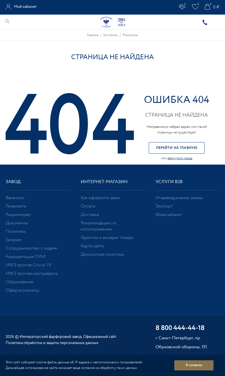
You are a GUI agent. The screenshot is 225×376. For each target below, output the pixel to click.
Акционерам (18, 214)
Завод (13, 182)
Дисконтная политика (102, 254)
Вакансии (15, 198)
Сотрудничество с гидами (31, 248)
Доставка (90, 214)
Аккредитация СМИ (26, 256)
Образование (19, 282)
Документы (17, 223)
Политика (15, 231)
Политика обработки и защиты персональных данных (52, 343)
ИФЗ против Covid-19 (28, 265)
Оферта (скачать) (22, 290)
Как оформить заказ (100, 198)
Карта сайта (92, 246)
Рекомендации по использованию (99, 226)
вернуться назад (180, 158)
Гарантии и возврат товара (107, 237)
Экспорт (164, 206)
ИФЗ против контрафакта (31, 273)
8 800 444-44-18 (180, 328)
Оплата (88, 206)
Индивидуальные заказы (179, 198)
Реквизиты (16, 206)
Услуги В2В (169, 182)
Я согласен (194, 365)
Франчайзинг (169, 214)
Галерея (13, 240)
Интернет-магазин (104, 182)
